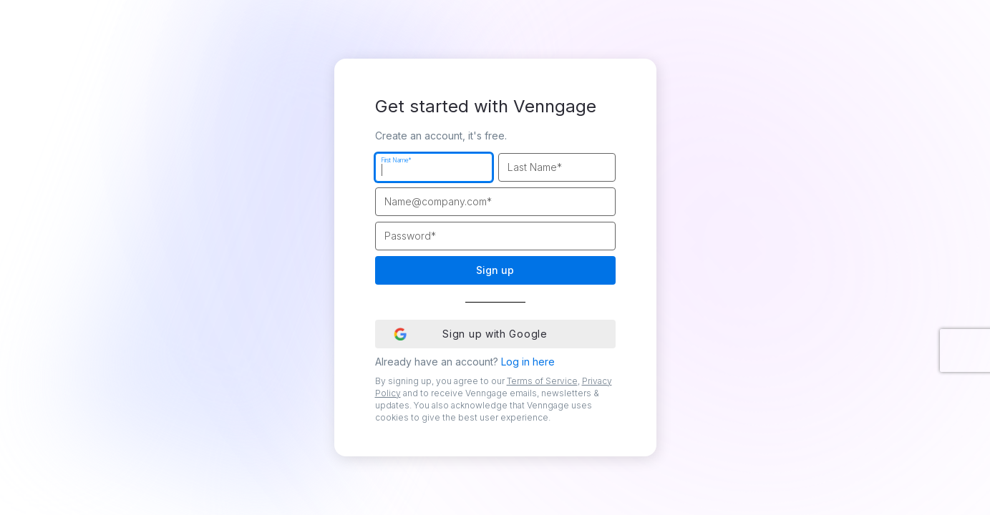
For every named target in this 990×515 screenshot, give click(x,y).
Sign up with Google (470, 333)
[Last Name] (557, 167)
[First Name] (433, 167)
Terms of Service (542, 381)
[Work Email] (495, 201)
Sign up (495, 270)
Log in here (528, 361)
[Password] (495, 236)
